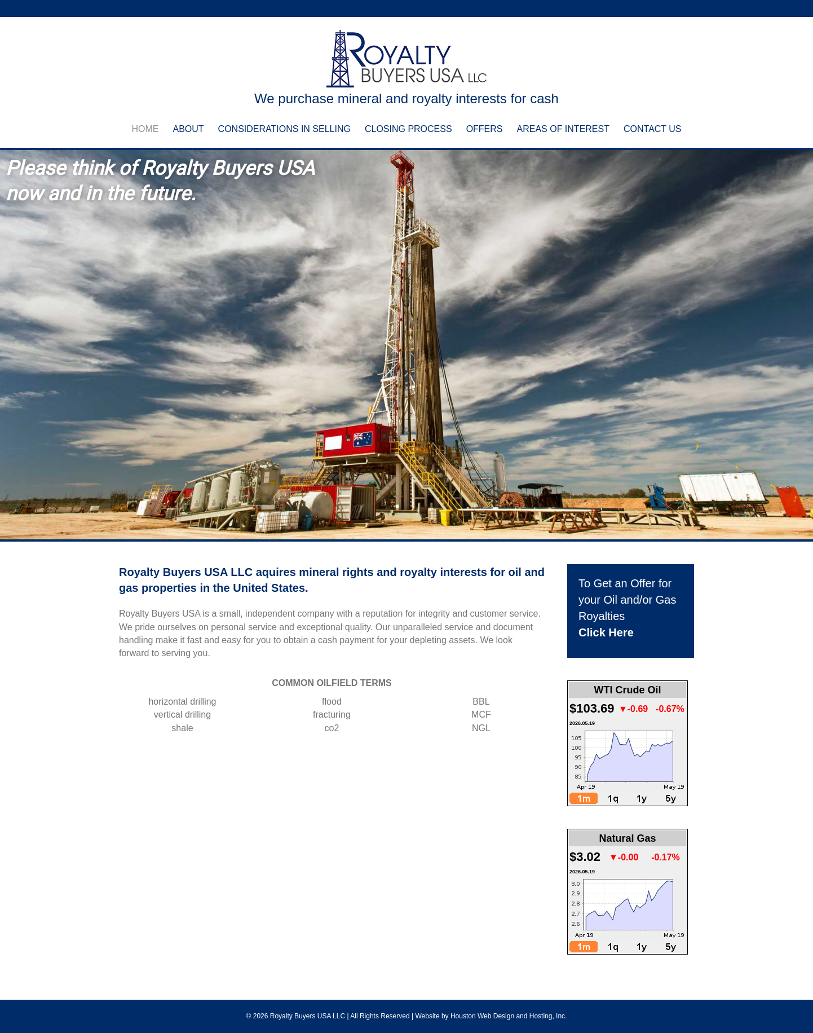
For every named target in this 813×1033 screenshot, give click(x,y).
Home (144, 129)
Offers (484, 129)
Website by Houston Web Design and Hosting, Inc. (491, 1016)
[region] (406, 345)
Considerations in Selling (284, 129)
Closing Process (408, 129)
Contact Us (653, 129)
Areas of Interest (563, 129)
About (188, 129)
